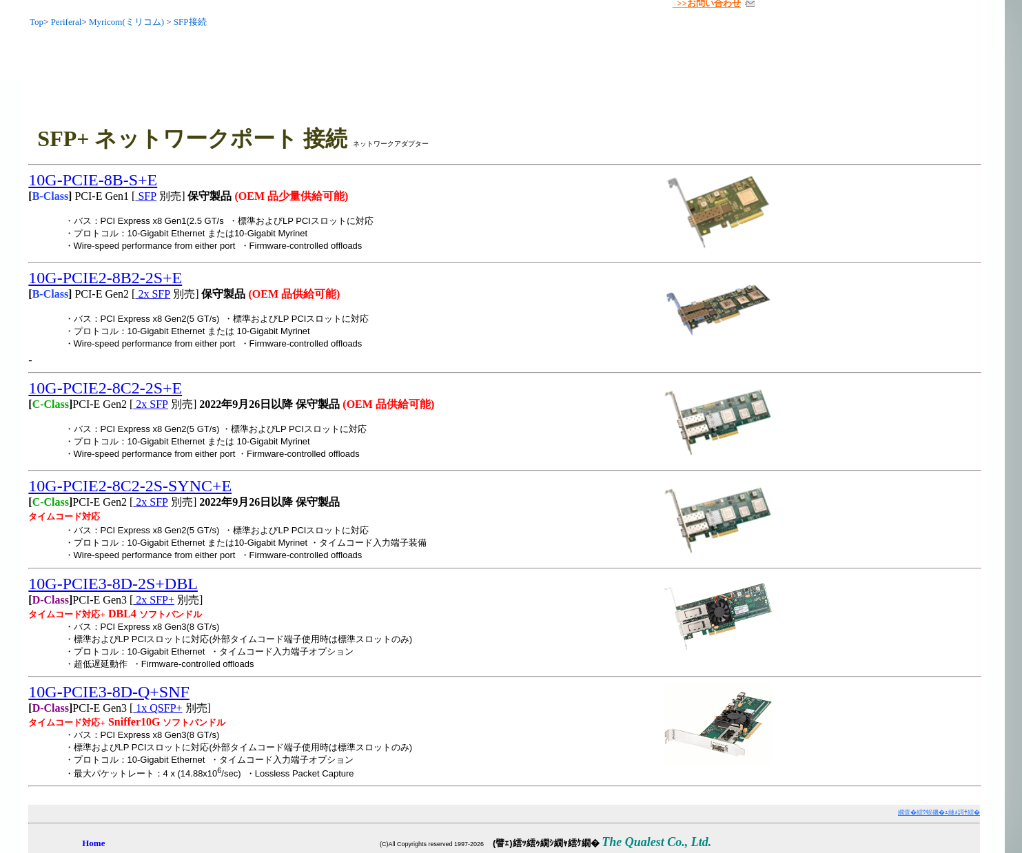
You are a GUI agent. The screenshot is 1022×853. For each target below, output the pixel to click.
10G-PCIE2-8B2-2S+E (105, 278)
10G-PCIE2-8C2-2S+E (105, 388)
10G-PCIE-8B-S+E (92, 180)
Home (93, 843)
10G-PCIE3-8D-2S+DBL (113, 584)
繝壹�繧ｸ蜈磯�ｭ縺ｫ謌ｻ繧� (939, 812)
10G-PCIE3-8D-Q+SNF (109, 692)
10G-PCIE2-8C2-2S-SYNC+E (130, 486)
